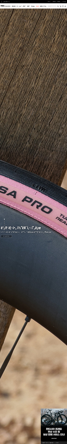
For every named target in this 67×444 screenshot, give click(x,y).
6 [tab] (4, 229)
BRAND (14, 6)
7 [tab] (4, 231)
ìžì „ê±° (19, 6)
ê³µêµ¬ (33, 6)
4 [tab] (4, 225)
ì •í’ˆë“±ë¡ (64, 1)
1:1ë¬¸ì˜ (49, 1)
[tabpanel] (33, 226)
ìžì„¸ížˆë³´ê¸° (6, 236)
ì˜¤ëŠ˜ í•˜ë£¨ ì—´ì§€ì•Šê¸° (48, 442)
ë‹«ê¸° (57, 442)
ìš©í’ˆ (28, 6)
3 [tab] (4, 223)
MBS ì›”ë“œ (43, 6)
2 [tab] (4, 221)
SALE (37, 6)
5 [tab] (4, 227)
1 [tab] (4, 219)
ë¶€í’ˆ (24, 6)
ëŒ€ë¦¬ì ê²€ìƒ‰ (56, 1)
